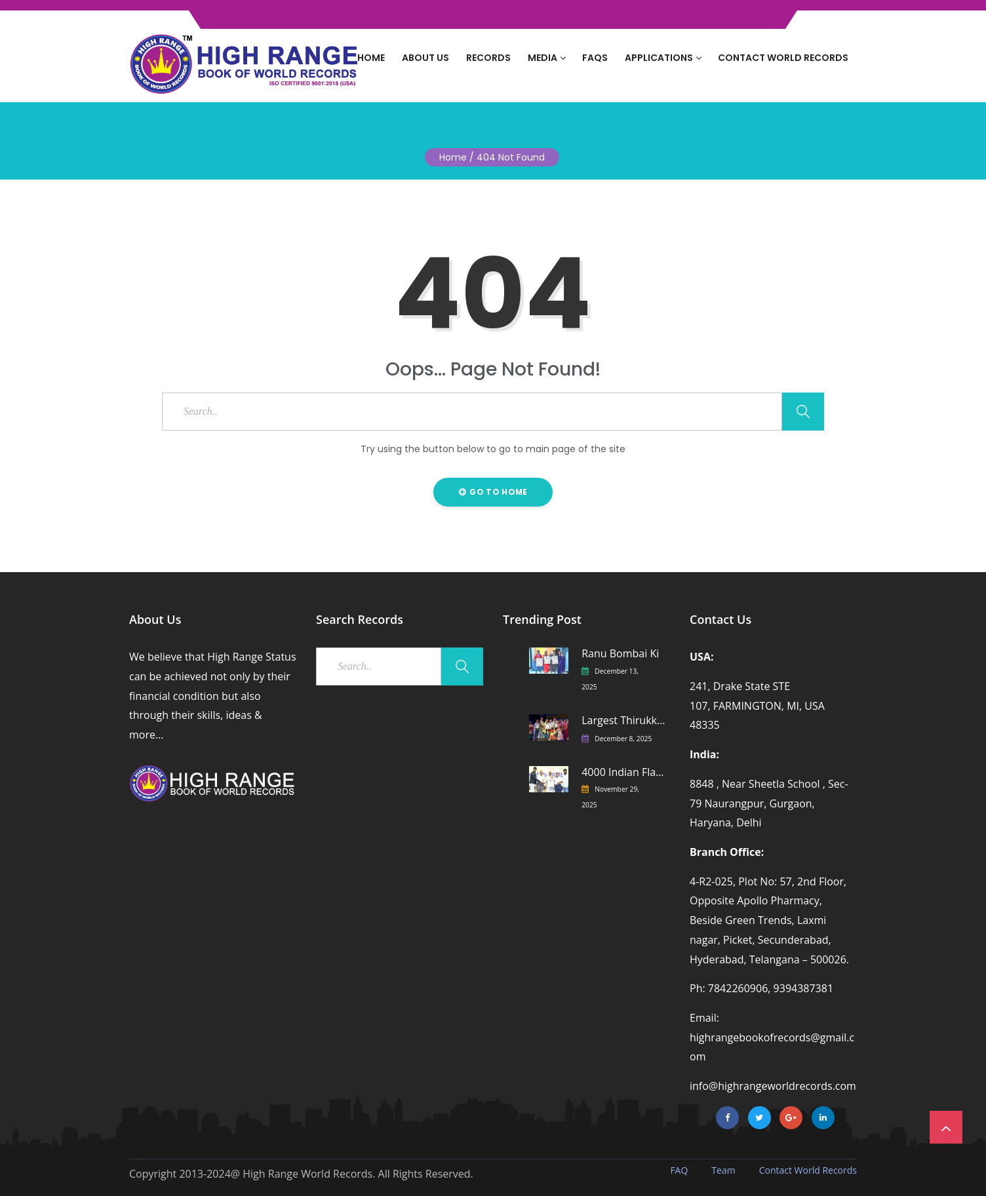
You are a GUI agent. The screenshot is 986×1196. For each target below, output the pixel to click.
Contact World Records (783, 57)
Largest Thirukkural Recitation (624, 720)
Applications (663, 57)
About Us (425, 57)
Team (723, 1170)
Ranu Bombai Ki (620, 653)
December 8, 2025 (623, 738)
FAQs (595, 57)
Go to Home (493, 491)
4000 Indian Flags (624, 772)
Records (488, 57)
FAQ (679, 1170)
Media (546, 57)
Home (371, 57)
